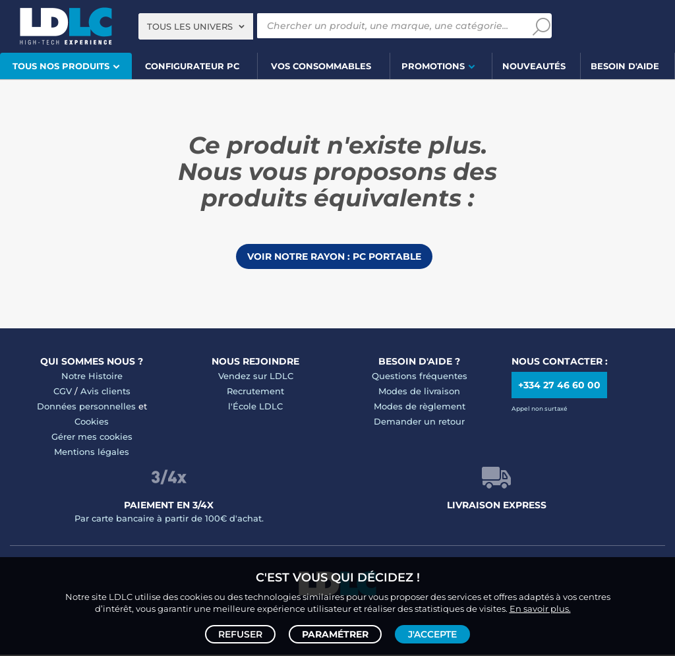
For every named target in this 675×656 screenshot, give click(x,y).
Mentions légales (91, 453)
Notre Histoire (92, 377)
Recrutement (255, 392)
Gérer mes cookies (91, 437)
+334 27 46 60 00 (559, 386)
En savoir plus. (540, 607)
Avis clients (105, 392)
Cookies (91, 422)
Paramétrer (335, 634)
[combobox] (195, 26)
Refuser (240, 634)
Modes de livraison (419, 392)
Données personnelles (86, 407)
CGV (62, 392)
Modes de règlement (419, 407)
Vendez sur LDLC (255, 377)
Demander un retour (419, 422)
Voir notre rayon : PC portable (334, 257)
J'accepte (432, 634)
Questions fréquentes (419, 377)
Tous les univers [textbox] (190, 26)
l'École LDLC (255, 407)
